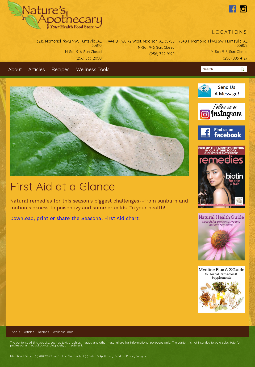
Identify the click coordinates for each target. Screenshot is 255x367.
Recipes (60, 69)
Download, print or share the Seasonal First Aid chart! (75, 218)
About (15, 69)
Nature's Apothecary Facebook (232, 9)
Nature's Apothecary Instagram (243, 9)
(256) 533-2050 (88, 58)
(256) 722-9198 (162, 54)
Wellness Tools (92, 69)
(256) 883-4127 (235, 58)
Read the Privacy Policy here (132, 356)
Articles (36, 69)
